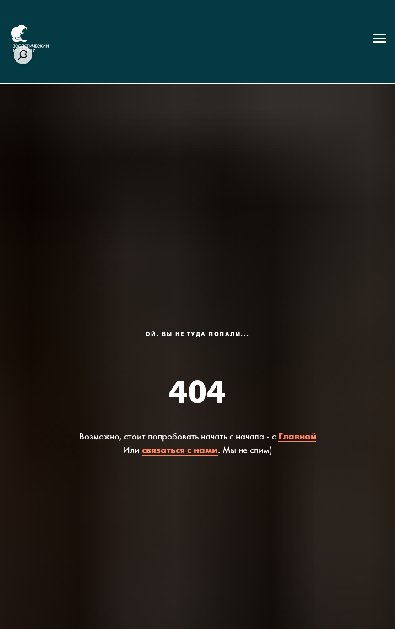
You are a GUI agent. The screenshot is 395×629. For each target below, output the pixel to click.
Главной (297, 437)
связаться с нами (180, 450)
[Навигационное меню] (379, 38)
